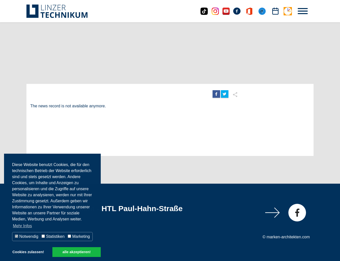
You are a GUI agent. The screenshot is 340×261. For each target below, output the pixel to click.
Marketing (79, 236)
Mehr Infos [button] (22, 226)
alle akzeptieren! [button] (76, 252)
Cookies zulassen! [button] (28, 252)
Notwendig (26, 236)
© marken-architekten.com (286, 237)
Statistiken (53, 236)
